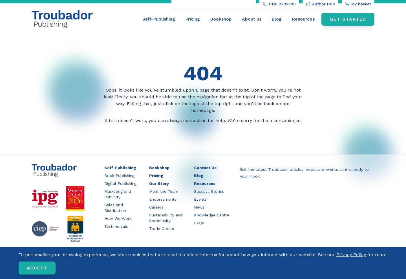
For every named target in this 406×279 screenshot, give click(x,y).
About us (251, 19)
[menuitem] (158, 19)
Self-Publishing (158, 19)
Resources (303, 19)
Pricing (192, 19)
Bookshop (221, 19)
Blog (277, 19)
